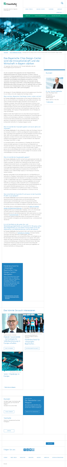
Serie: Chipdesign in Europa (15, 52)
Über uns (27, 15)
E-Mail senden (9, 411)
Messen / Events (41, 9)
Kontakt (59, 9)
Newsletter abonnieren (32, 411)
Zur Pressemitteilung (31, 348)
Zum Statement (9, 348)
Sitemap (5, 457)
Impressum (46, 457)
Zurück (9, 430)
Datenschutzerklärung (57, 457)
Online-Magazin (56, 15)
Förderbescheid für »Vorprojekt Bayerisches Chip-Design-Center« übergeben (12, 297)
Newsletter (22, 457)
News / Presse (29, 9)
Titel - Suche (62, 3)
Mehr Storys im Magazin (10, 387)
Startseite (6, 52)
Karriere (51, 9)
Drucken (50, 443)
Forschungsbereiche (40, 15)
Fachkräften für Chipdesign (24, 233)
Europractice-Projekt (13, 214)
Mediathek (31, 457)
